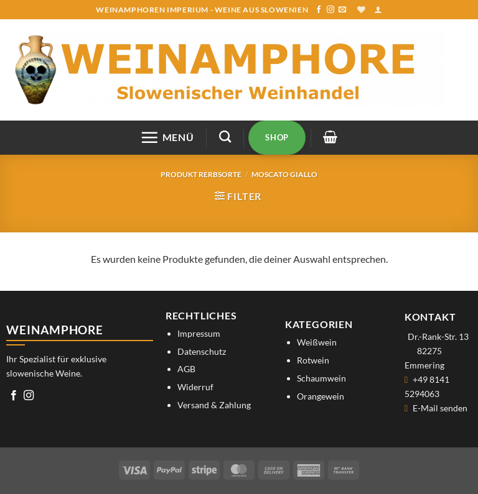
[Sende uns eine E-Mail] (342, 10)
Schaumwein (321, 378)
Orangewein (320, 396)
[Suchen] (225, 136)
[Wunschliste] (361, 9)
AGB (186, 369)
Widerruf (195, 387)
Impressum (198, 333)
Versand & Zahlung (214, 405)
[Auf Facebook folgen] (318, 10)
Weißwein (317, 342)
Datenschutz (201, 351)
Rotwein (313, 360)
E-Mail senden (440, 408)
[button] (378, 9)
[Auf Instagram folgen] (330, 10)
